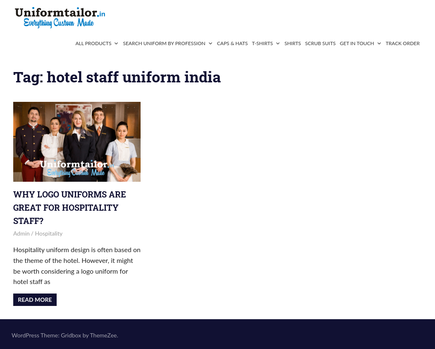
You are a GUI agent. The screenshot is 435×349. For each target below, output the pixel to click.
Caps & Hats (232, 43)
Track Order (403, 43)
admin (21, 233)
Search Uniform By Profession (168, 43)
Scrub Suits (320, 43)
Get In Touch (361, 43)
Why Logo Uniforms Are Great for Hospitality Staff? (69, 207)
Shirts (292, 43)
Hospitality (49, 233)
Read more (35, 299)
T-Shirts (266, 43)
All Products (97, 43)
